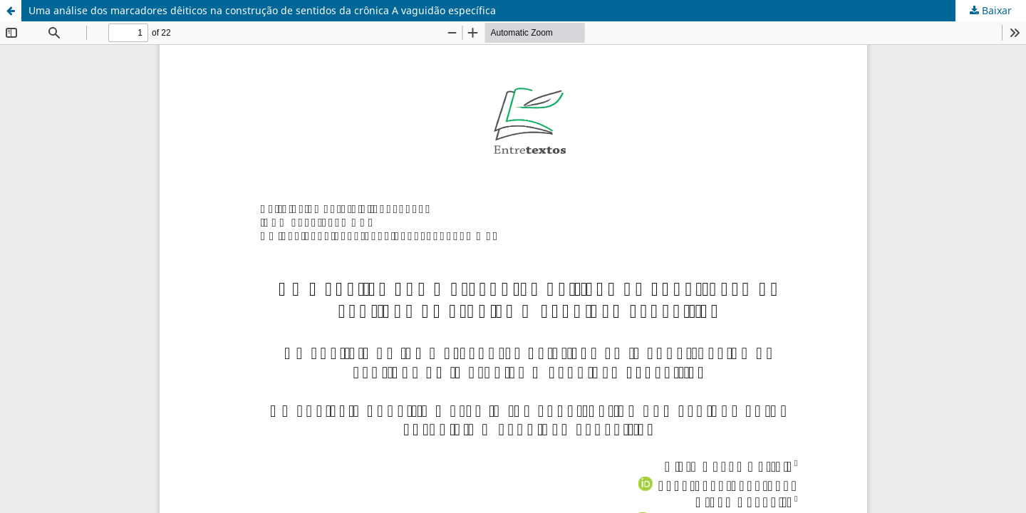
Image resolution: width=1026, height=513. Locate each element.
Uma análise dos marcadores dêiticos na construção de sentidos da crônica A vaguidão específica (262, 10)
